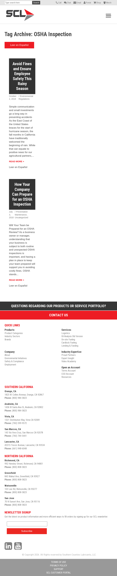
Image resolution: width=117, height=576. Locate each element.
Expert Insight (67, 358)
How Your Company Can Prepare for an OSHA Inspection (22, 194)
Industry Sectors (12, 336)
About (7, 355)
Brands (8, 339)
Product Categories (14, 333)
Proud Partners (68, 355)
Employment (10, 364)
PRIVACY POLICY (58, 565)
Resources (66, 377)
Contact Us (58, 315)
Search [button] (36, 2)
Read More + (16, 161)
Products (9, 329)
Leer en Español (19, 45)
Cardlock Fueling (69, 342)
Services (66, 329)
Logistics (65, 333)
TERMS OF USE (58, 562)
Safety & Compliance (14, 361)
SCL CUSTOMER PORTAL (58, 572)
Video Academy (68, 361)
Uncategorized (21, 217)
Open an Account (70, 367)
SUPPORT (58, 569)
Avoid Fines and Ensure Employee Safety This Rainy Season (22, 76)
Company (10, 351)
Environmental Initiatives (16, 358)
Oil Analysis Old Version (72, 336)
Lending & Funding (69, 345)
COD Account (67, 373)
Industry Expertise (71, 351)
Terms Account (68, 370)
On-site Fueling (68, 339)
